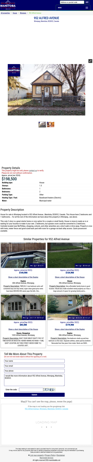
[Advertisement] (46, 40)
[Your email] (34, 366)
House (15, 13)
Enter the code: (11, 389)
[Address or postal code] (72, 2)
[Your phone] (34, 371)
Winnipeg (23, 13)
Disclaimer (61, 455)
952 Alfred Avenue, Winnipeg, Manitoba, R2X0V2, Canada (46, 409)
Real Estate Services (46, 458)
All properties (5, 13)
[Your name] (34, 361)
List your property (36, 455)
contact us (33, 170)
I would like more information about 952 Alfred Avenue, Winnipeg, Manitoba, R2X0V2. (34, 380)
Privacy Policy (50, 455)
